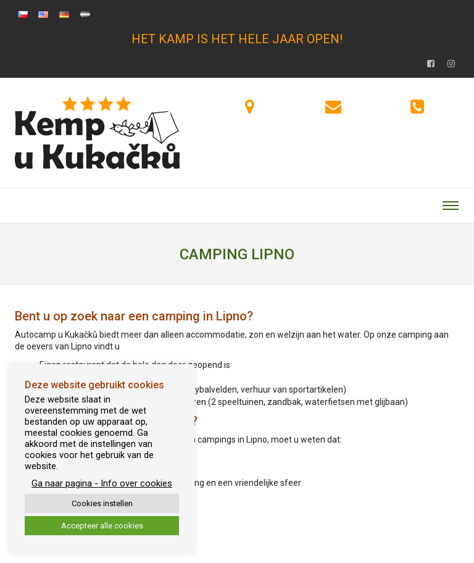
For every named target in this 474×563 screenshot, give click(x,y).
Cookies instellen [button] (102, 503)
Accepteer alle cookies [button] (102, 525)
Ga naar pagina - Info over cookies (101, 483)
